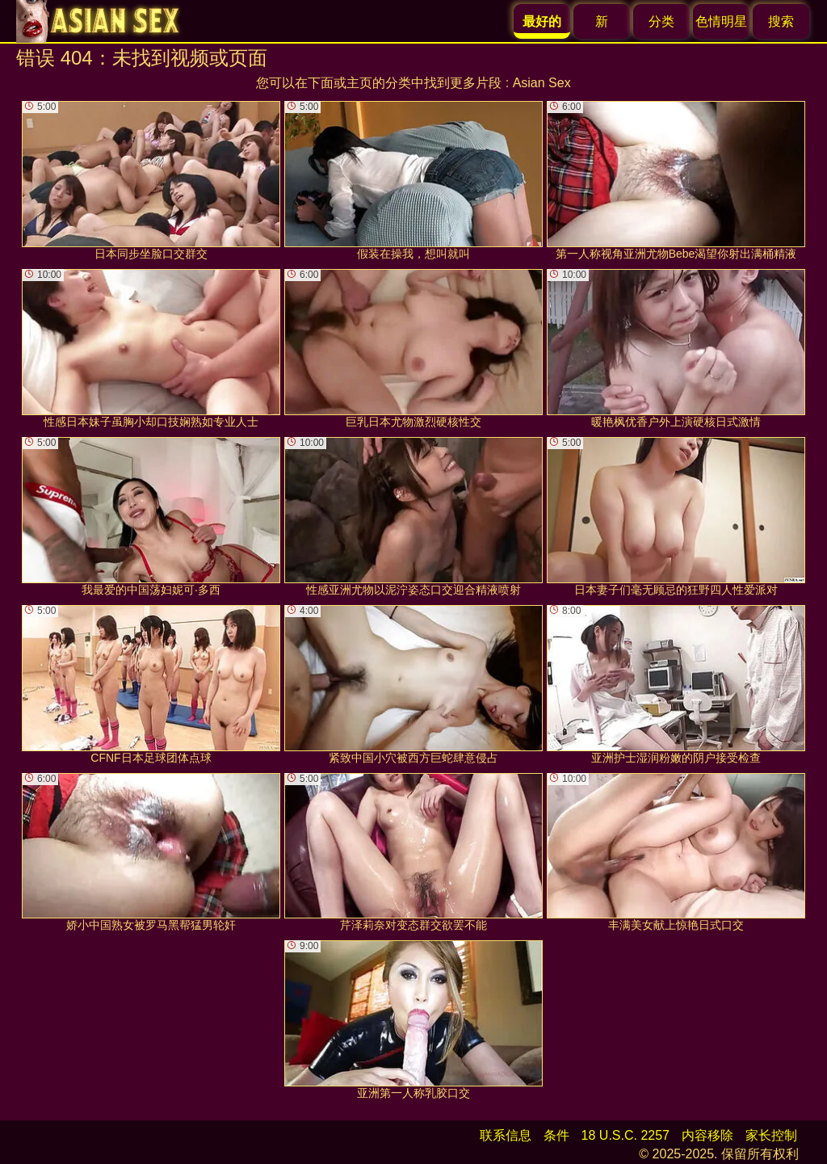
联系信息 (505, 1135)
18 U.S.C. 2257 (625, 1135)
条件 (556, 1135)
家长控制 (771, 1135)
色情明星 (721, 21)
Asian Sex (542, 83)
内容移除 (707, 1135)
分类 (661, 21)
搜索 (781, 21)
